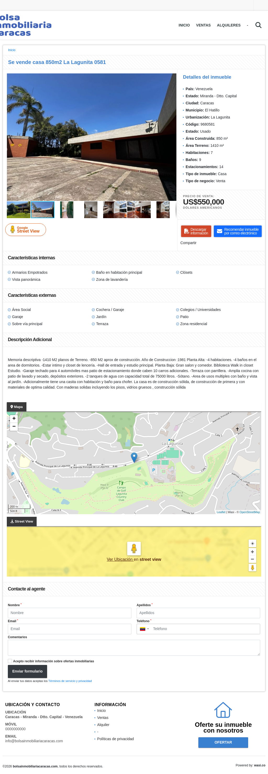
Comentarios (17, 637)
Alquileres (229, 25)
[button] (172, 78)
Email (13, 621)
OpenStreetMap (249, 512)
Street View (26, 229)
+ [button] (14, 419)
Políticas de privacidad (115, 739)
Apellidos (145, 605)
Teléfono (144, 621)
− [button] (14, 427)
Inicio (184, 25)
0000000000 (15, 729)
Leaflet (221, 512)
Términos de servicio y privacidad (70, 680)
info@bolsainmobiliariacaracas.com (34, 741)
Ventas (203, 25)
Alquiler (103, 725)
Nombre (14, 605)
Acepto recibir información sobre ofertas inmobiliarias (53, 661)
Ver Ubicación (120, 559)
